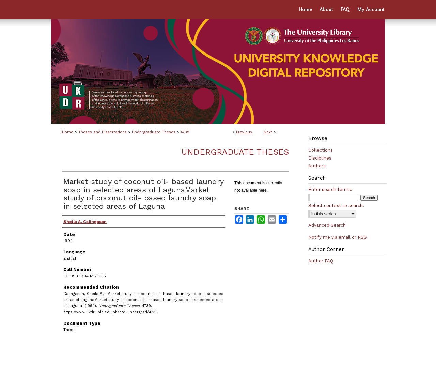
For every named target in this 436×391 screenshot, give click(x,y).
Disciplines (319, 158)
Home (67, 132)
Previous (244, 132)
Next (268, 132)
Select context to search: (336, 205)
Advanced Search (327, 225)
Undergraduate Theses (153, 132)
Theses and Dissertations (102, 132)
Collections (320, 150)
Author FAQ (320, 261)
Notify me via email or (337, 237)
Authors (317, 165)
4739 (185, 132)
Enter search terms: (330, 189)
